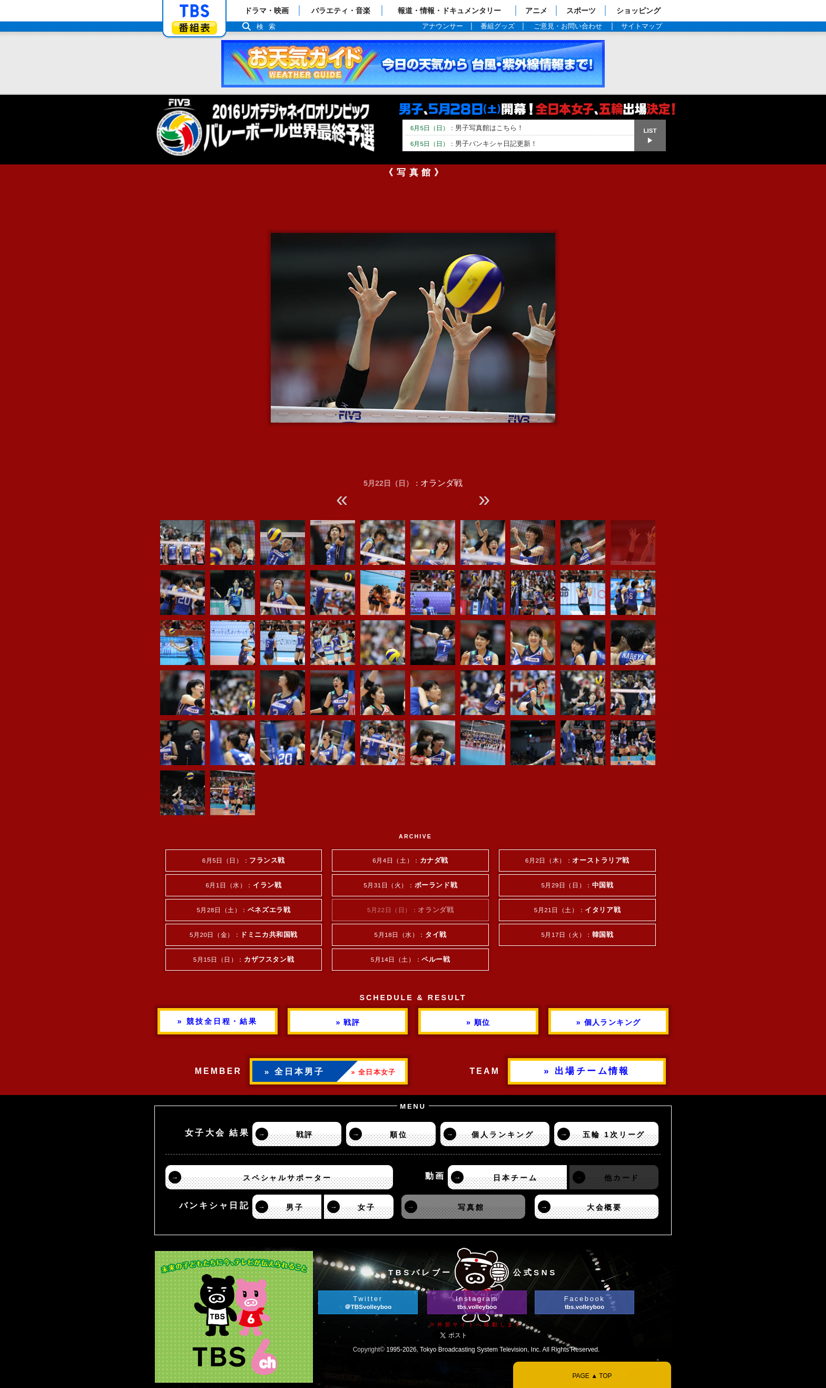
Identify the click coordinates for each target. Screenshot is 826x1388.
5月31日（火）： (410, 885)
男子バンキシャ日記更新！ (473, 144)
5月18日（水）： (411, 935)
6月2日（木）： (577, 860)
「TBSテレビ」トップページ (194, 11)
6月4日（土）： (410, 860)
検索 (269, 27)
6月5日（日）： (243, 860)
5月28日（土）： (243, 910)
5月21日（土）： (577, 910)
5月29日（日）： (577, 885)
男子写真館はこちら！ (467, 128)
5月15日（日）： (243, 959)
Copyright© (369, 1349)
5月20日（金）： (244, 935)
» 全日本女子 (373, 1072)
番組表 (194, 27)
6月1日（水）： (244, 885)
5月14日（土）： (410, 959)
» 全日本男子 (294, 1071)
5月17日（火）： (577, 935)
